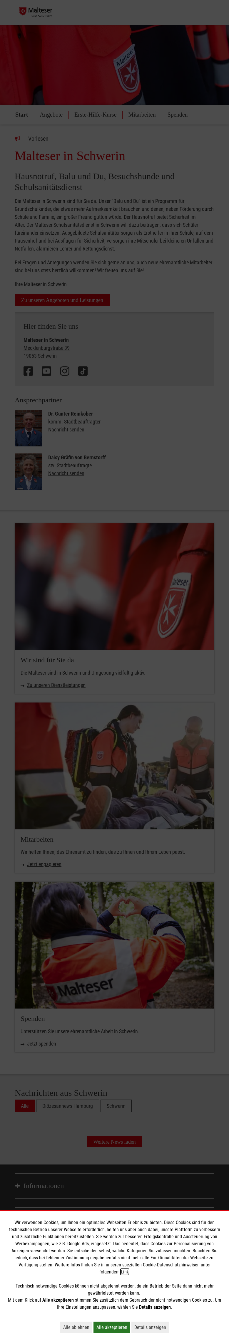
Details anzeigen (151, 1327)
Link (125, 1272)
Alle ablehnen (77, 1327)
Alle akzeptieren (113, 1327)
